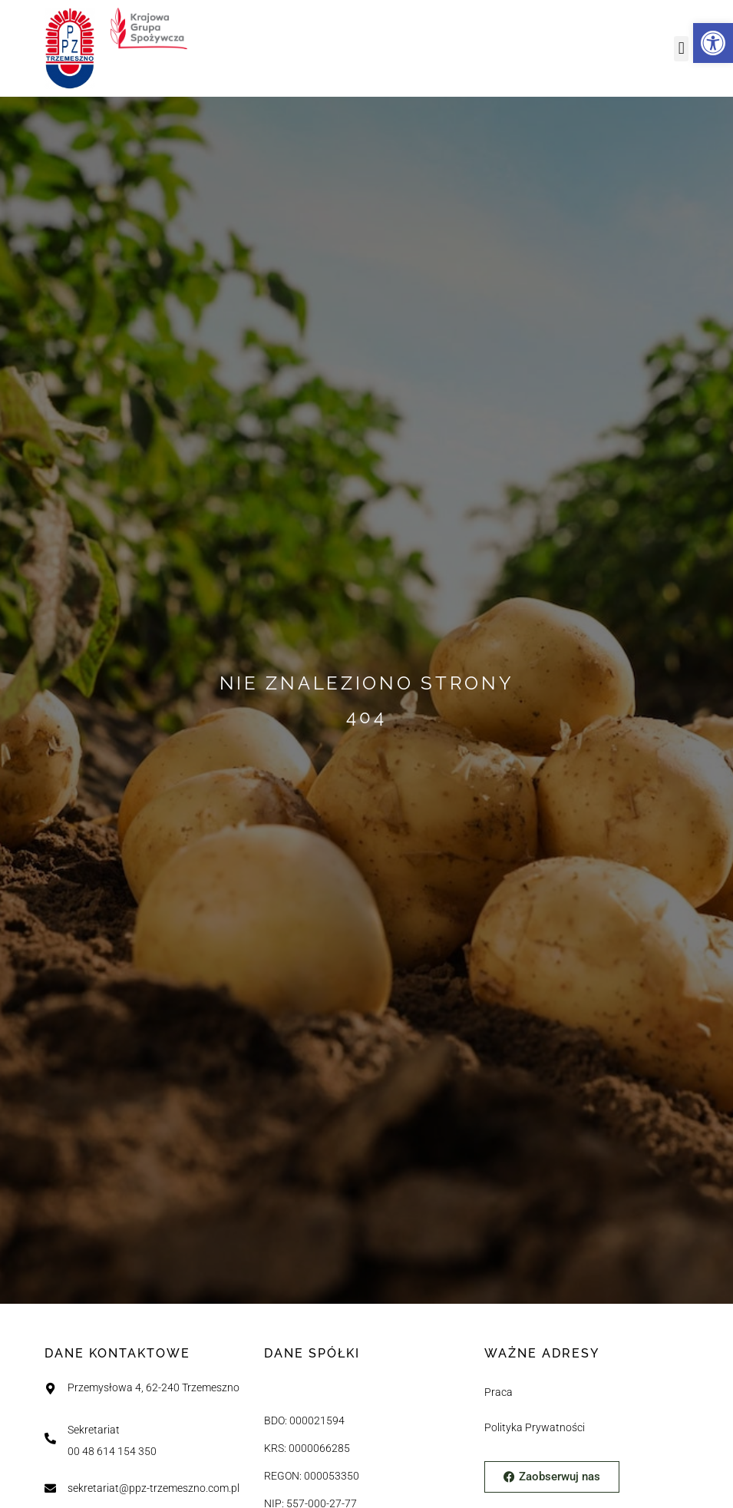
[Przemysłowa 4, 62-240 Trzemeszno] (50, 1388)
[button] (681, 48)
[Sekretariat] (50, 1438)
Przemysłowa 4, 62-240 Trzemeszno (153, 1387)
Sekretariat (94, 1430)
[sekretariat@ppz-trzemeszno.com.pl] (50, 1488)
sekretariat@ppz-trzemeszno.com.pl (153, 1488)
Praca (498, 1392)
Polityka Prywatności (534, 1427)
